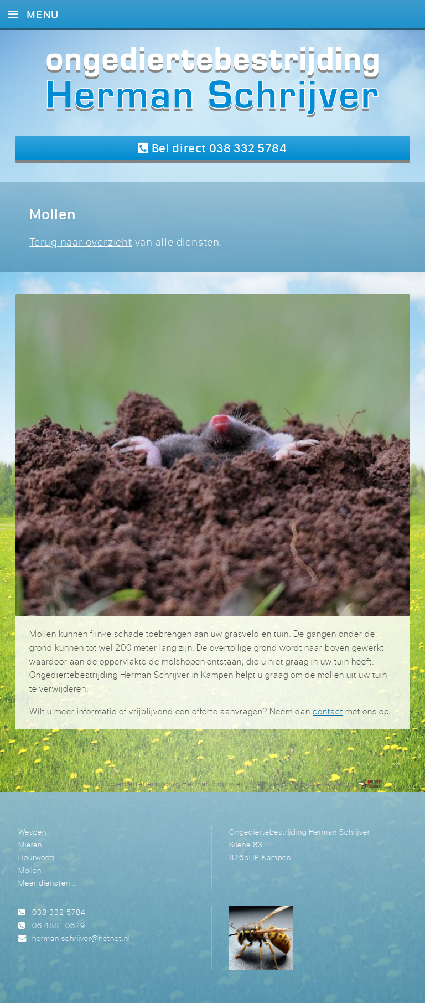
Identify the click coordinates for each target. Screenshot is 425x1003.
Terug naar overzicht (80, 242)
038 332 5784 (59, 912)
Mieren (30, 844)
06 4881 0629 (58, 925)
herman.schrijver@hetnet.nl (81, 938)
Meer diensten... (47, 882)
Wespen (32, 831)
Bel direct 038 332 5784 (212, 148)
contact (328, 711)
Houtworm (36, 857)
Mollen (30, 870)
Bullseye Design (328, 783)
